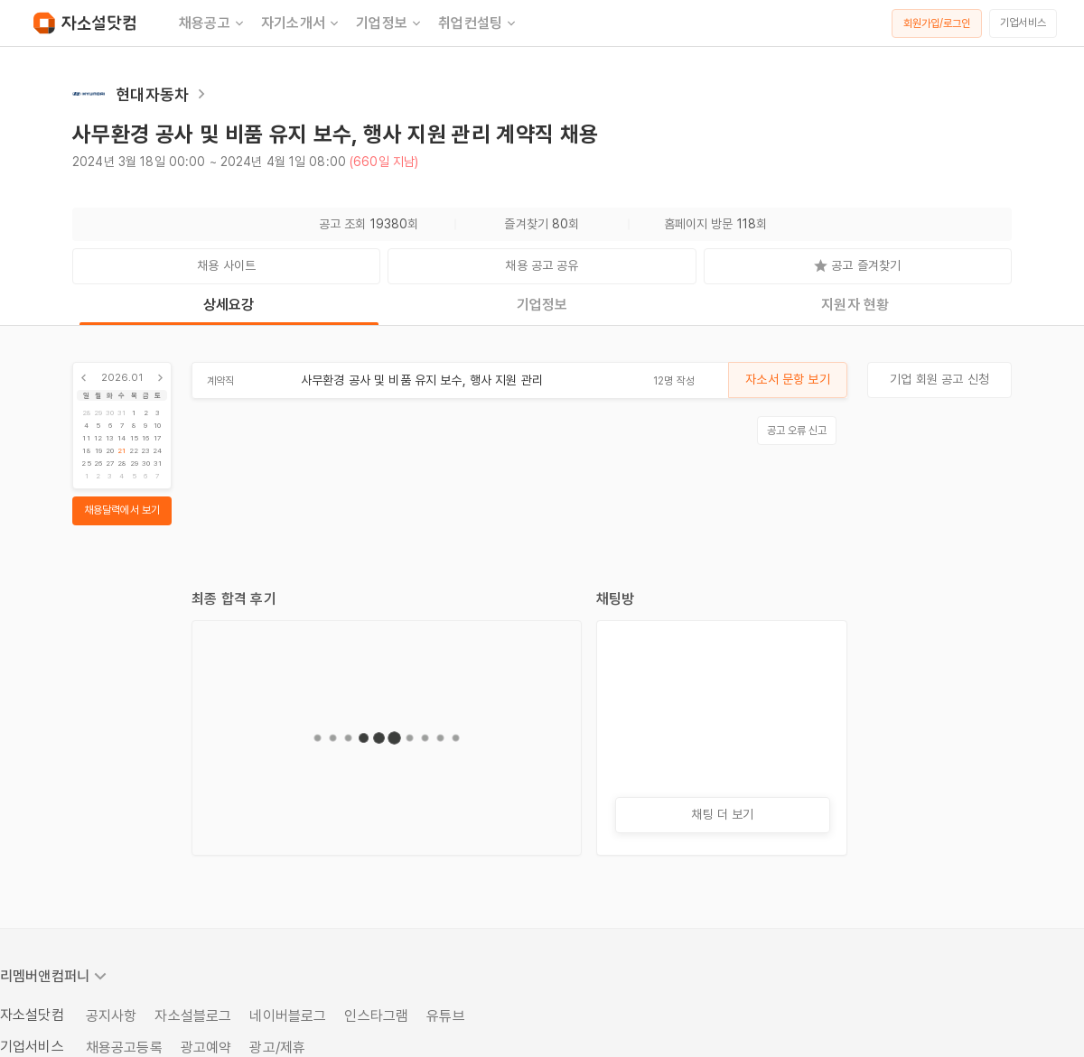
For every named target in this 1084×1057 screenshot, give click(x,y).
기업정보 (390, 23)
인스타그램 (376, 1016)
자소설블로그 (192, 1016)
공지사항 (111, 1016)
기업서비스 (1023, 22)
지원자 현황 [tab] (855, 304)
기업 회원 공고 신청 (939, 379)
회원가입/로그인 (937, 23)
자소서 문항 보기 (787, 379)
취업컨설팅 (478, 23)
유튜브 (445, 1016)
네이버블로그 (287, 1016)
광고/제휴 (277, 1047)
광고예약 (206, 1047)
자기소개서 (301, 23)
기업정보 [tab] (542, 304)
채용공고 (213, 23)
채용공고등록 (124, 1047)
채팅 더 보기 (722, 814)
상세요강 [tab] (229, 304)
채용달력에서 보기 (122, 510)
